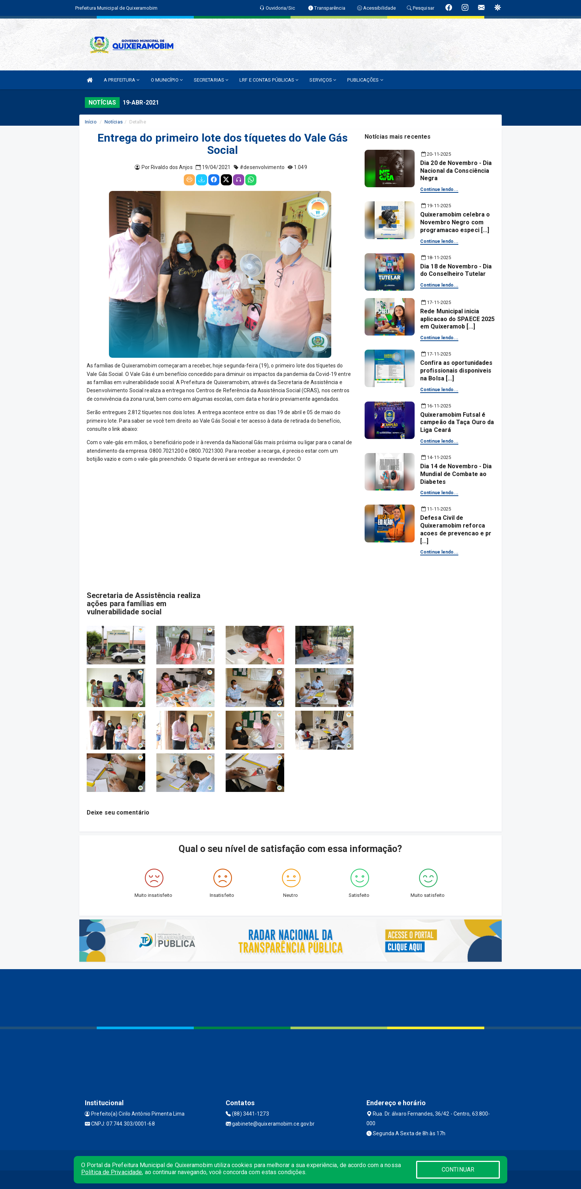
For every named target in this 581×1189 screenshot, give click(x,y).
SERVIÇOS (322, 80)
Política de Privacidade (111, 1172)
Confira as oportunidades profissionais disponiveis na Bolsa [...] (456, 370)
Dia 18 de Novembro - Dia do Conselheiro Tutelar (456, 270)
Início (91, 122)
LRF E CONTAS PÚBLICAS (268, 80)
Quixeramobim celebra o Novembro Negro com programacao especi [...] (455, 222)
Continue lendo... (439, 189)
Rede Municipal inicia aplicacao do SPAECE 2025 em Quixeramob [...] (457, 319)
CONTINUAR (458, 1169)
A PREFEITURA (121, 80)
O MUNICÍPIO (167, 80)
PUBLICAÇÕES (365, 80)
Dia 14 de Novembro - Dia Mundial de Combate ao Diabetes (456, 474)
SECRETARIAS (211, 80)
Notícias (113, 122)
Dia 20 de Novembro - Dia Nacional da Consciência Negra (456, 170)
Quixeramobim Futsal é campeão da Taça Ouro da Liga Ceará (457, 422)
